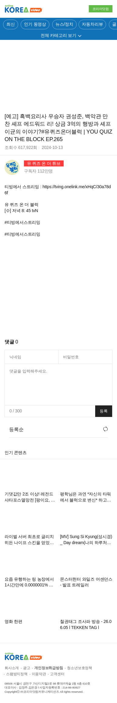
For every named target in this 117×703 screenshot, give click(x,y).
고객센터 (57, 674)
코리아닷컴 (100, 9)
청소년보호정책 (79, 668)
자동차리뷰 (92, 24)
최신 (10, 24)
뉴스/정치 (64, 24)
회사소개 (12, 668)
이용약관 (39, 674)
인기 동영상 (35, 24)
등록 (104, 411)
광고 (26, 668)
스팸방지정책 (17, 674)
